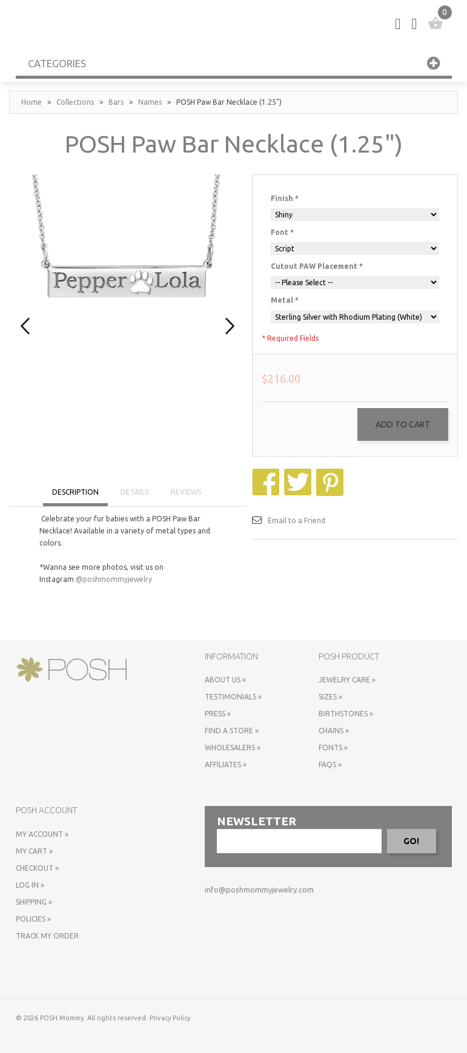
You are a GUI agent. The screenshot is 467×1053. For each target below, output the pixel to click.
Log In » (30, 885)
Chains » (334, 730)
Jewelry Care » (347, 680)
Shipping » (34, 902)
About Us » (225, 680)
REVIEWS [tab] (186, 492)
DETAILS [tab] (134, 492)
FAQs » (330, 764)
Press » (218, 714)
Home (31, 102)
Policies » (33, 919)
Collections (75, 102)
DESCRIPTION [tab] (75, 492)
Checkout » (37, 868)
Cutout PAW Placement (317, 266)
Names (150, 102)
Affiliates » (226, 764)
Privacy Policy (170, 1018)
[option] (127, 281)
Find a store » (232, 730)
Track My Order (47, 936)
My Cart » (34, 851)
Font (282, 232)
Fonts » (333, 747)
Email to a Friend (296, 520)
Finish (285, 198)
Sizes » (330, 697)
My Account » (42, 834)
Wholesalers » (232, 747)
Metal (285, 300)
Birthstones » (346, 714)
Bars (116, 102)
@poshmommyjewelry (114, 579)
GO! (411, 841)
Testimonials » (233, 697)
